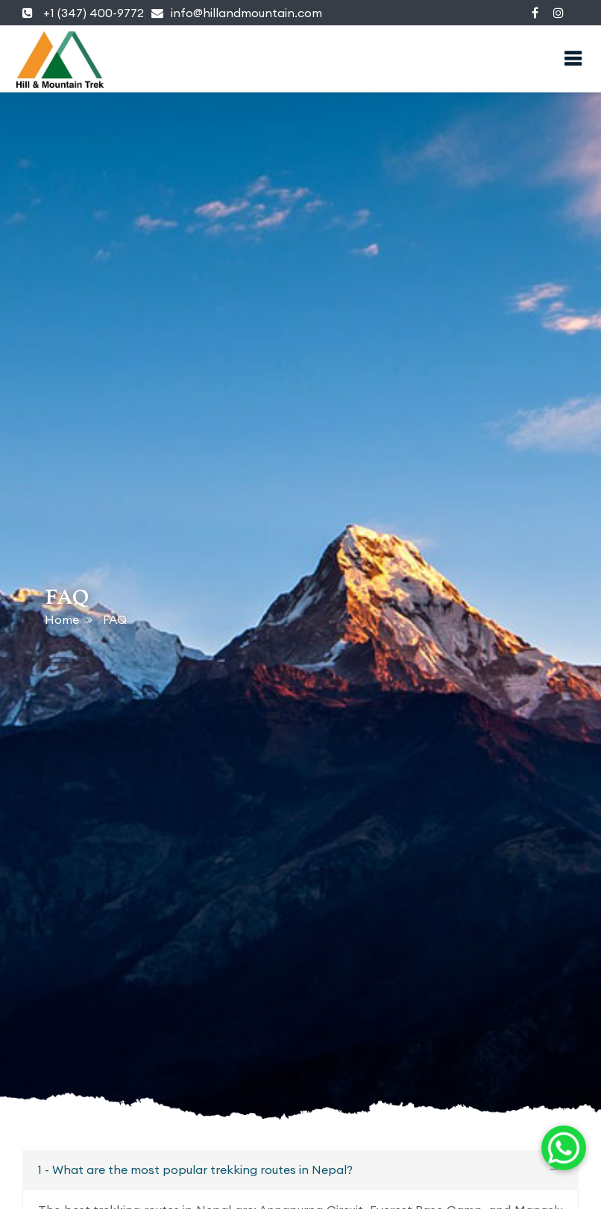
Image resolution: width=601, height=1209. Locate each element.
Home (62, 619)
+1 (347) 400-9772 (83, 12)
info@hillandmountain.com (236, 12)
